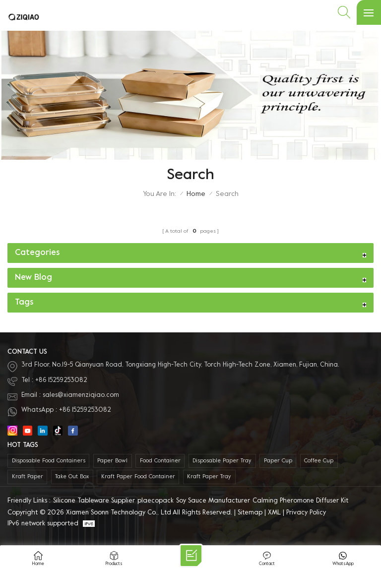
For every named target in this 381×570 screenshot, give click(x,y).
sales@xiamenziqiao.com (81, 395)
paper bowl (112, 461)
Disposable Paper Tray (222, 461)
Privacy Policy (306, 513)
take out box (72, 477)
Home (196, 194)
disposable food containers (48, 461)
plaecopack (155, 501)
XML (274, 513)
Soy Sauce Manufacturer (213, 501)
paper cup (278, 461)
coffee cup (318, 461)
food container (160, 461)
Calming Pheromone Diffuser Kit (300, 501)
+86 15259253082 (61, 380)
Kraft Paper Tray (209, 477)
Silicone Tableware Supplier (94, 501)
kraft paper (27, 477)
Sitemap (250, 513)
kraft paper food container (138, 477)
